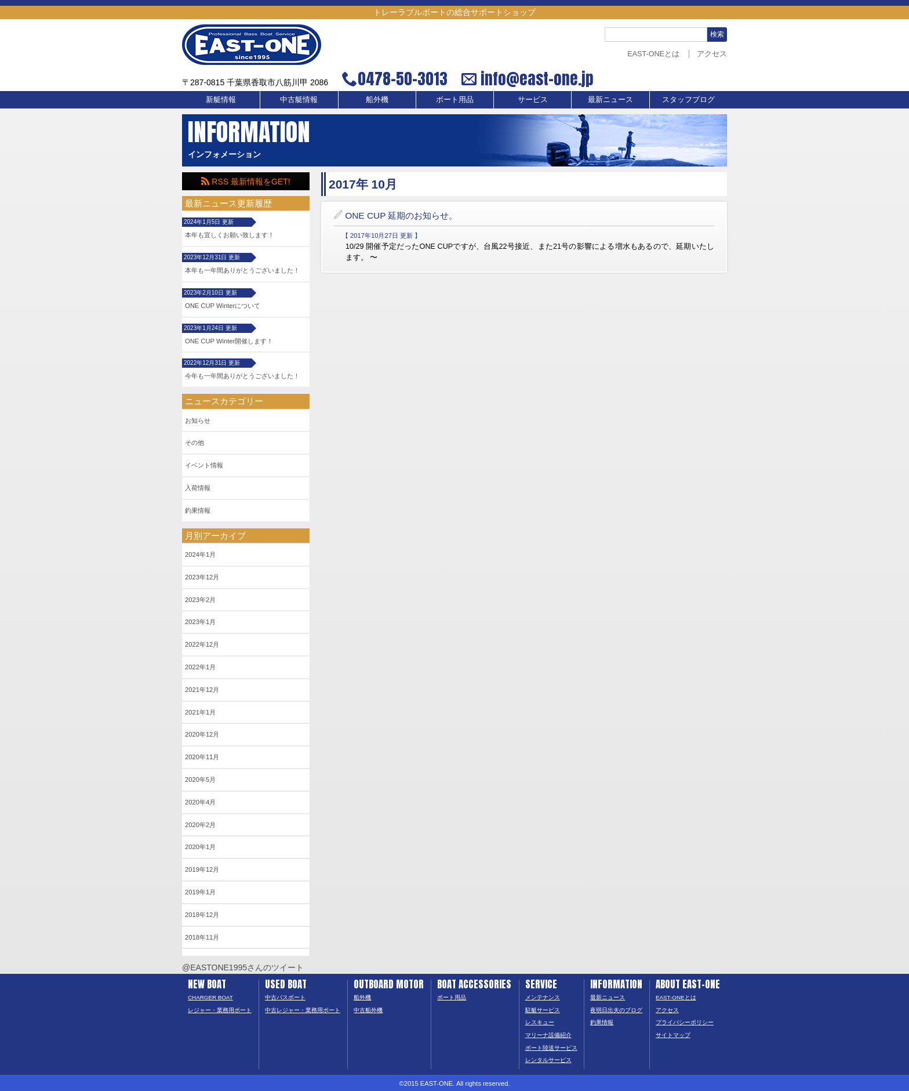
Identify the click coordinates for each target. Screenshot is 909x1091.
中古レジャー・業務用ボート (302, 1010)
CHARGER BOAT (210, 997)
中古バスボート (285, 997)
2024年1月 (200, 554)
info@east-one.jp (535, 78)
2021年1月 (200, 712)
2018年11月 (202, 937)
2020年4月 (200, 802)
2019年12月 (202, 869)
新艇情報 (221, 100)
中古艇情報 (299, 100)
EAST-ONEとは (653, 54)
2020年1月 (200, 846)
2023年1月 (200, 621)
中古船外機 (368, 1010)
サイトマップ (673, 1035)
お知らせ (197, 420)
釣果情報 (197, 510)
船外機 (377, 100)
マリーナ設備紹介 (548, 1035)
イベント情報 (204, 465)
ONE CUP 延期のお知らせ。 (401, 215)
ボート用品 (455, 100)
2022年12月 (202, 644)
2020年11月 (202, 756)
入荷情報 (197, 487)
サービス (533, 100)
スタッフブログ (688, 100)
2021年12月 (202, 689)
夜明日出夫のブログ (616, 1010)
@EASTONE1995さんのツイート (243, 967)
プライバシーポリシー (685, 1022)
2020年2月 (200, 824)
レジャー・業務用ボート (220, 1010)
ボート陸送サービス (551, 1048)
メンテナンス (542, 997)
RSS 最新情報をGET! (245, 181)
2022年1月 (200, 667)
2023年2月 (200, 599)
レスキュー (539, 1022)
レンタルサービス (548, 1060)
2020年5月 (200, 779)
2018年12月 (202, 914)
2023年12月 (202, 577)
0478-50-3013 (403, 78)
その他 (194, 442)
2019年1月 (200, 892)
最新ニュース (610, 100)
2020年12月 (202, 734)
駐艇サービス (542, 1010)
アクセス (712, 54)
